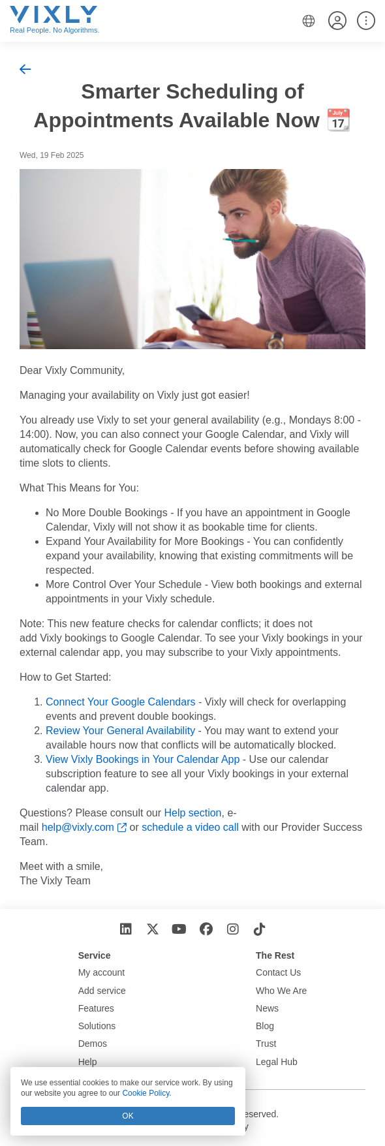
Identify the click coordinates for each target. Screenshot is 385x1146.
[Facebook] (206, 929)
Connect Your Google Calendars (121, 701)
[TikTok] (259, 929)
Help (87, 1062)
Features (96, 1008)
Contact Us (278, 972)
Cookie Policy (145, 1093)
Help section (192, 812)
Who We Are (281, 990)
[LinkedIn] (125, 929)
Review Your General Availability (120, 730)
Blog (265, 1026)
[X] (152, 929)
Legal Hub (277, 1062)
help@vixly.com (78, 827)
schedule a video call (190, 827)
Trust (266, 1043)
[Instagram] (232, 929)
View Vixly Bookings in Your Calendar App (142, 759)
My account (101, 972)
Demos (92, 1043)
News (267, 1008)
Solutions (97, 1026)
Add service (102, 990)
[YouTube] (179, 929)
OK (127, 1116)
